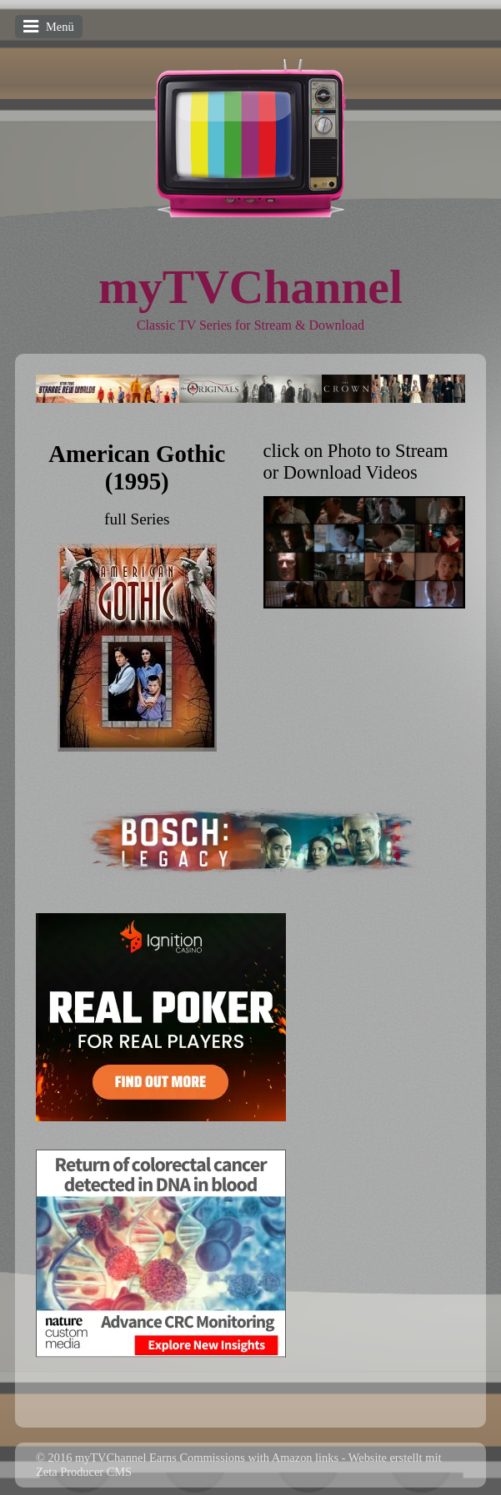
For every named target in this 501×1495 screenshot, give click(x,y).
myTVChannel (250, 287)
